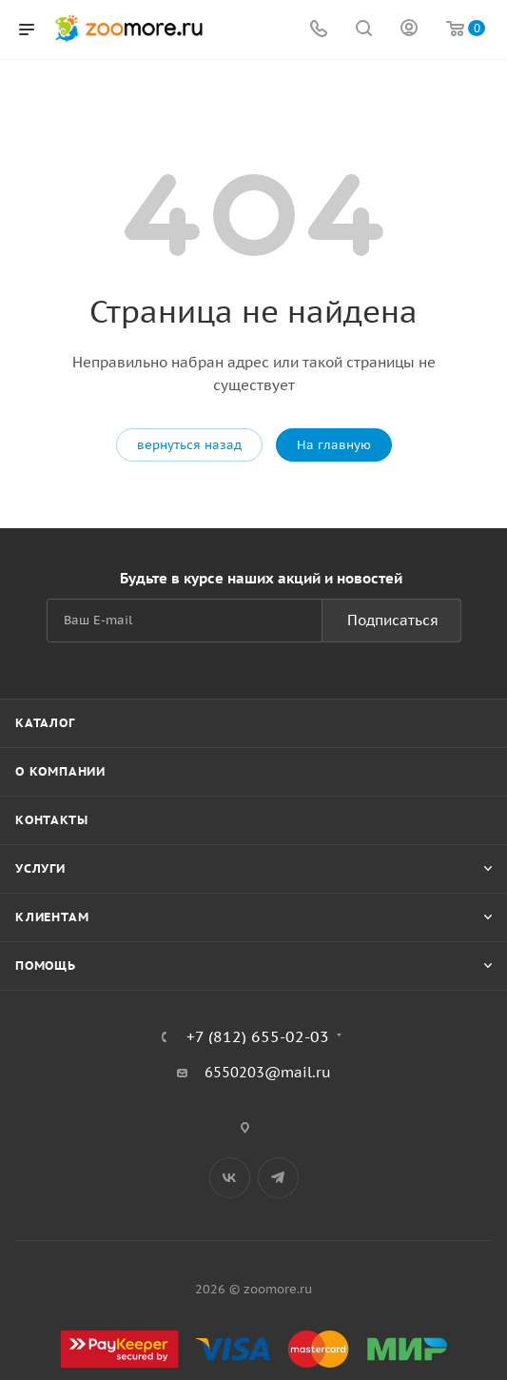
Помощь (45, 965)
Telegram (278, 1177)
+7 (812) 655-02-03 (257, 1036)
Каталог (45, 723)
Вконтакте (229, 1177)
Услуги (40, 868)
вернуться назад (189, 445)
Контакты (51, 820)
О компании (60, 771)
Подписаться (393, 620)
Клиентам (51, 917)
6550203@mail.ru (268, 1072)
